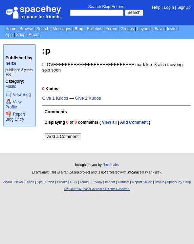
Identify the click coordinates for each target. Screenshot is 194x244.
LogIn (169, 7)
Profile (13, 104)
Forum (111, 28)
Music (10, 86)
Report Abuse (142, 182)
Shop (20, 34)
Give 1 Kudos (55, 98)
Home (10, 28)
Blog (79, 28)
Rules (29, 182)
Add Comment (134, 122)
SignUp (184, 7)
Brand (49, 182)
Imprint (110, 182)
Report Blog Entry (15, 116)
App (9, 34)
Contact (123, 182)
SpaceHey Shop (179, 182)
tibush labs (111, 165)
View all (109, 122)
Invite (172, 28)
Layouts (144, 28)
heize (10, 63)
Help (156, 7)
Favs (159, 28)
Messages (61, 28)
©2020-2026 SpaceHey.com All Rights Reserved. (97, 189)
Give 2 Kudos (88, 98)
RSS (73, 182)
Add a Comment (63, 136)
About (34, 34)
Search (134, 12)
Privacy (96, 182)
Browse (26, 28)
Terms (84, 182)
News (19, 182)
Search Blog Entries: (106, 6)
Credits (62, 182)
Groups (127, 28)
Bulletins (94, 28)
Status (159, 182)
